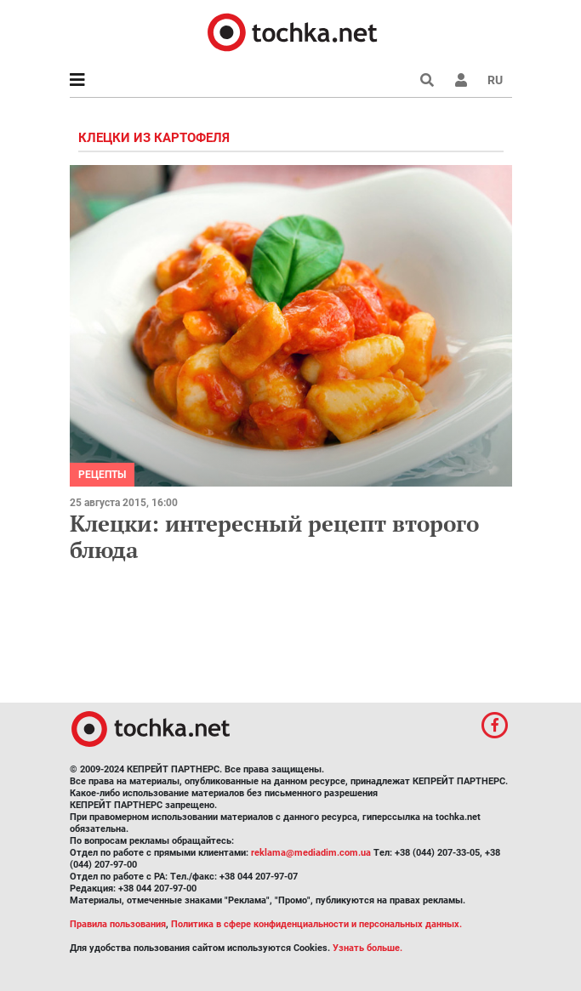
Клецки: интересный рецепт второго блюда (274, 536)
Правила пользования (118, 924)
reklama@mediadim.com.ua (311, 852)
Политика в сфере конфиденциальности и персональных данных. (316, 924)
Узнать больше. (367, 948)
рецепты (102, 475)
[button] (461, 80)
